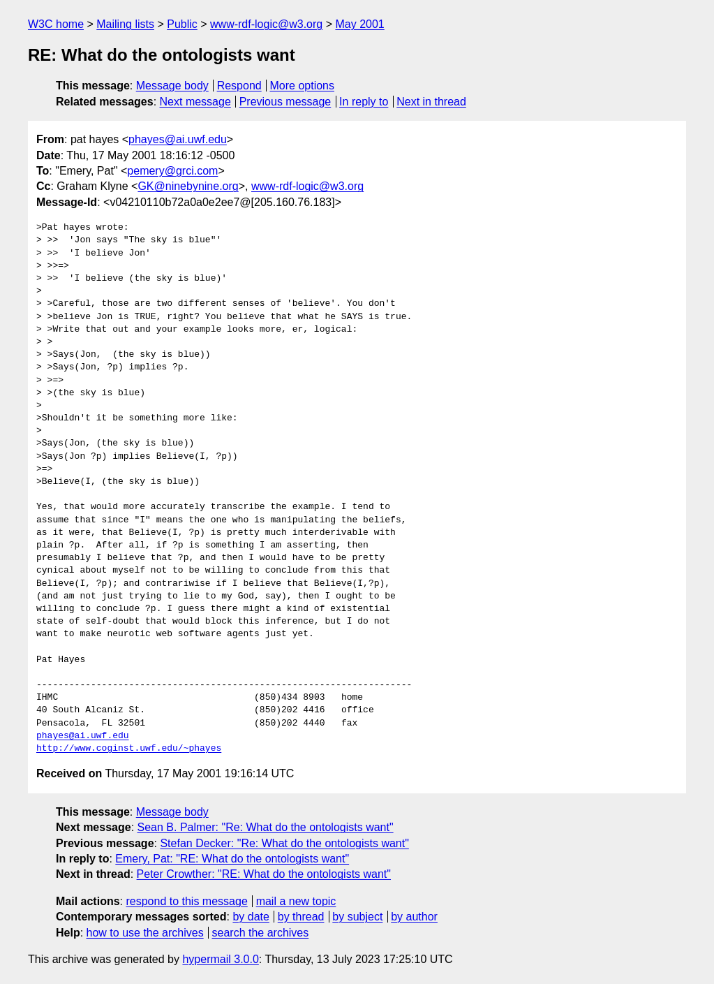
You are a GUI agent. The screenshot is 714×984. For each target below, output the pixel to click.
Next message (195, 102)
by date (250, 917)
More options (302, 85)
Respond (239, 85)
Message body (172, 85)
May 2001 (359, 24)
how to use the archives (145, 933)
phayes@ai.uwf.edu (177, 139)
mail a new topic (296, 901)
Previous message (285, 102)
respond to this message (186, 901)
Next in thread (431, 102)
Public (182, 24)
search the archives (260, 933)
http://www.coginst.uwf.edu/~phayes (128, 748)
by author (414, 917)
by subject (357, 917)
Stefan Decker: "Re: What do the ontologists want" (284, 843)
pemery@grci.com (172, 171)
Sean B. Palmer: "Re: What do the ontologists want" (265, 827)
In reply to (363, 102)
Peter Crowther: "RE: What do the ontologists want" (264, 874)
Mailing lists (125, 24)
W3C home (56, 24)
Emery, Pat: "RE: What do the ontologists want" (232, 859)
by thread (301, 917)
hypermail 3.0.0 (220, 959)
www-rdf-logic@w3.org (266, 24)
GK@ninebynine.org (187, 186)
